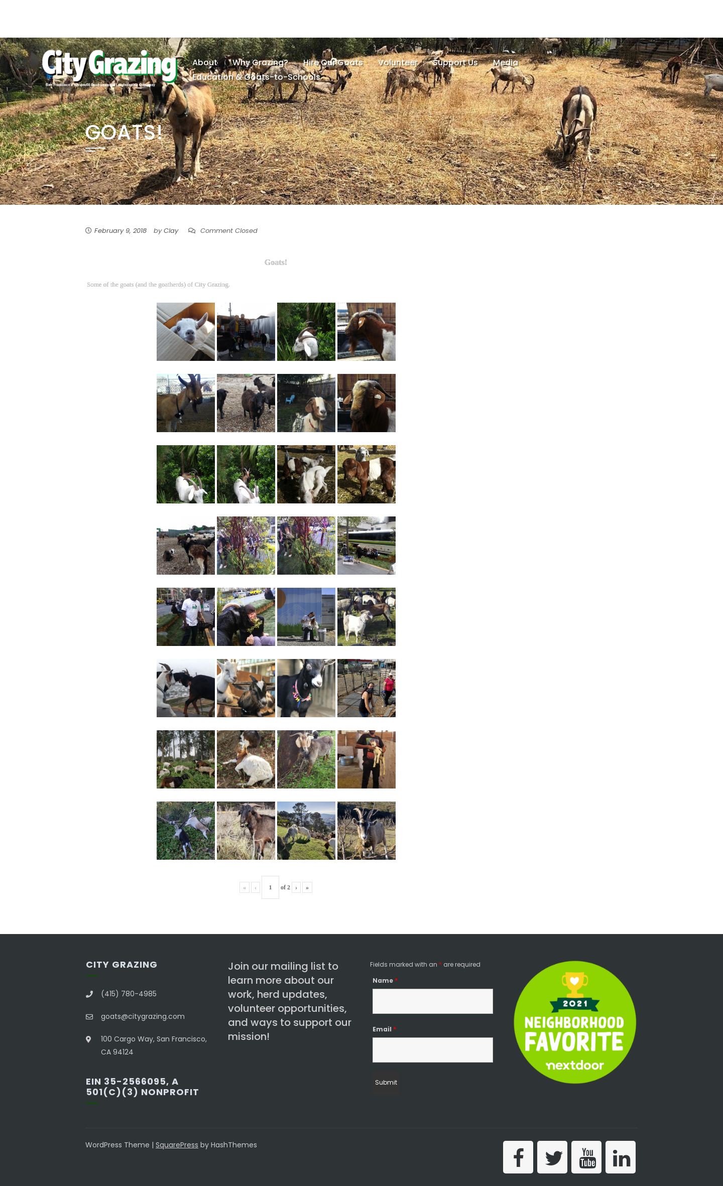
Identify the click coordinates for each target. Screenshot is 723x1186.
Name (385, 980)
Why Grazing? (260, 62)
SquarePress (177, 1145)
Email (384, 1029)
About (204, 62)
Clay (171, 230)
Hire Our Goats (333, 62)
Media (505, 62)
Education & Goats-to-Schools (256, 77)
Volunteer (398, 62)
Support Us (455, 62)
